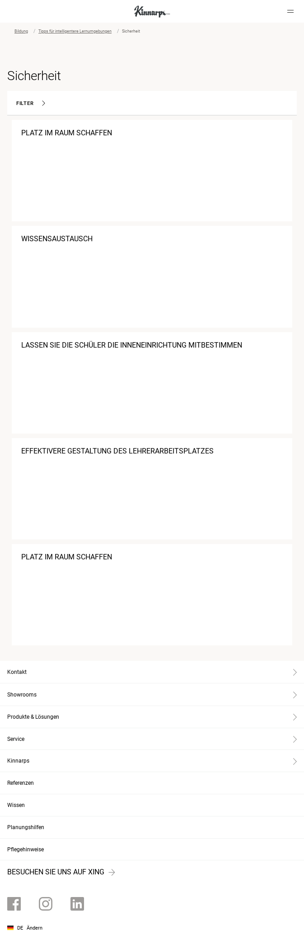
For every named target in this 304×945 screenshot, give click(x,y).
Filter (30, 103)
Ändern (34, 928)
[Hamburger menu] (290, 11)
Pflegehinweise (25, 849)
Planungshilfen (25, 827)
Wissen (16, 805)
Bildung (21, 31)
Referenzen (20, 783)
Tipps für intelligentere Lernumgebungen (75, 31)
